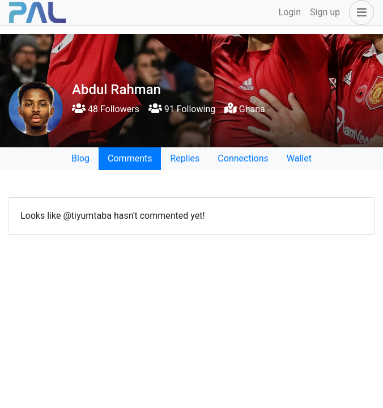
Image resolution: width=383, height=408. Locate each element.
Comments (130, 158)
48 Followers (105, 109)
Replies (184, 158)
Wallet (299, 158)
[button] (359, 12)
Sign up (325, 12)
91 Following (181, 109)
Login (290, 12)
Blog (80, 158)
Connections (243, 158)
